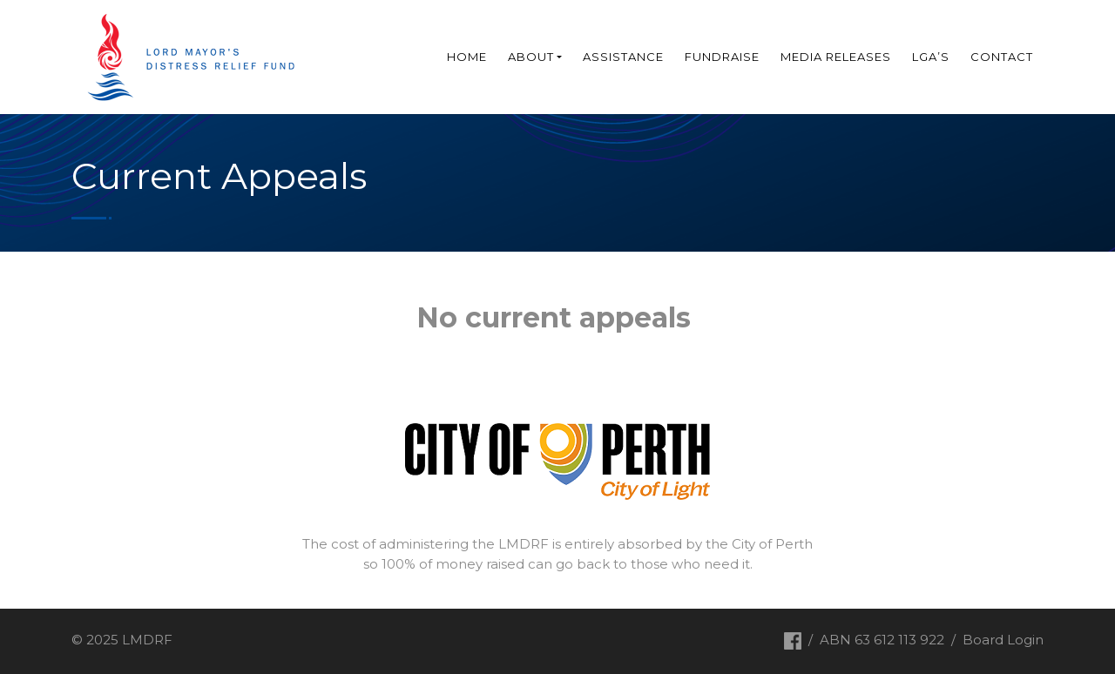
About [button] (531, 57)
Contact (1001, 57)
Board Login (1003, 639)
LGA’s (930, 57)
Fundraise (722, 57)
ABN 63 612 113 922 (882, 639)
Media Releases (835, 57)
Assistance (623, 57)
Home (467, 57)
